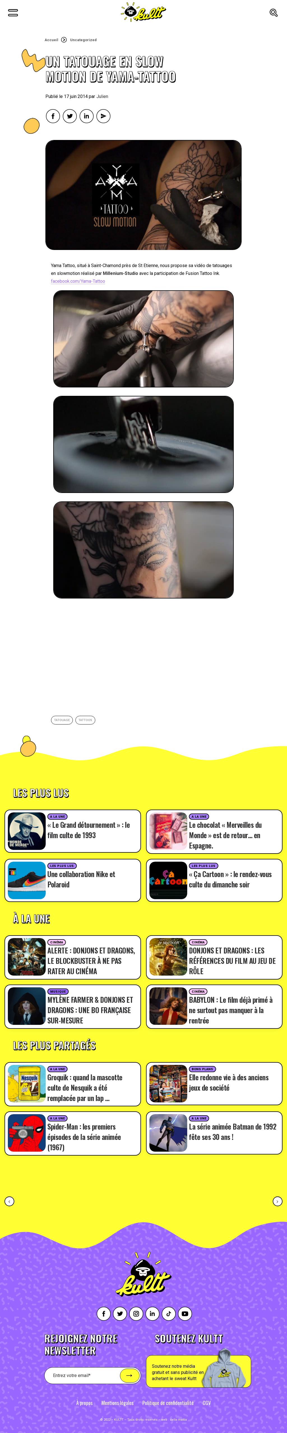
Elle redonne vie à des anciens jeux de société (229, 1082)
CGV (207, 1402)
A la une (57, 817)
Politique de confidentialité (168, 1402)
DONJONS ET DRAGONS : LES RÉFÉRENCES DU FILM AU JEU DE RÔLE (232, 960)
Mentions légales (117, 1402)
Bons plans (202, 1069)
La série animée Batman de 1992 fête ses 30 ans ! (232, 1131)
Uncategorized (83, 40)
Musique (58, 991)
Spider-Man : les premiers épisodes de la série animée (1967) (84, 1136)
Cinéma (56, 942)
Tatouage (62, 720)
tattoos (85, 720)
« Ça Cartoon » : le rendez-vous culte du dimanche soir (230, 879)
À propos (84, 1402)
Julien (102, 96)
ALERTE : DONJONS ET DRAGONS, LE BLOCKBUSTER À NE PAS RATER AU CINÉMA (91, 960)
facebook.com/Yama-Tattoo (78, 281)
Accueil (51, 40)
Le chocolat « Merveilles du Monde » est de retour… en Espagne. (225, 834)
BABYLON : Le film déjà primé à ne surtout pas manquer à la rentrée (230, 1009)
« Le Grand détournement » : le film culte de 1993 (88, 829)
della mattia (178, 1420)
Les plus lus (62, 866)
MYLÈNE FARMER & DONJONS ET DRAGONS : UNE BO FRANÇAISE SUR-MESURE (90, 1009)
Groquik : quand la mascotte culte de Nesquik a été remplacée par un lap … (84, 1087)
